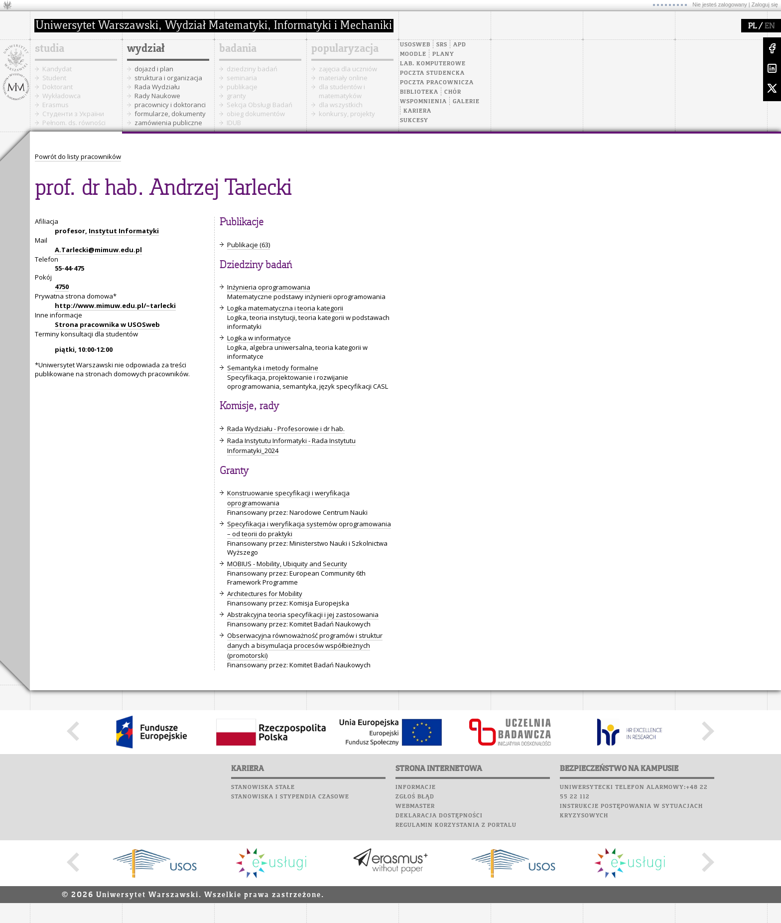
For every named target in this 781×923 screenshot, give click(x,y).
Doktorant (57, 86)
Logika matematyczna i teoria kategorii (285, 308)
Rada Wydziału (157, 86)
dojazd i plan (153, 68)
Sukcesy (414, 121)
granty (236, 95)
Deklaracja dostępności (439, 816)
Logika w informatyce (259, 337)
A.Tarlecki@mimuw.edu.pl (98, 249)
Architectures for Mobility (264, 593)
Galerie (466, 102)
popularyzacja (345, 49)
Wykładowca (61, 95)
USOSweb (415, 45)
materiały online (343, 77)
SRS (441, 45)
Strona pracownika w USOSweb (107, 324)
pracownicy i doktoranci (170, 104)
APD (459, 45)
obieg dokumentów (256, 113)
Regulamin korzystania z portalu (456, 825)
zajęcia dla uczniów (348, 68)
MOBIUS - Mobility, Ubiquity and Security (287, 563)
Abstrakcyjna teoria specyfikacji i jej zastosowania (303, 614)
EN (770, 26)
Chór (452, 92)
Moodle (413, 54)
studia (49, 49)
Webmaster (415, 806)
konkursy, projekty (347, 113)
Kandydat (57, 68)
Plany (443, 54)
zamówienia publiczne (168, 122)
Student (54, 77)
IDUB (234, 122)
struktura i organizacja (168, 77)
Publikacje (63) (248, 244)
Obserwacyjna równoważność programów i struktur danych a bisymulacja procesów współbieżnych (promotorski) (305, 645)
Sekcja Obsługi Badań (259, 104)
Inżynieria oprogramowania (268, 287)
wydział (145, 49)
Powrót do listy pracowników (78, 156)
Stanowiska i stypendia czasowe (290, 797)
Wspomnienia (423, 102)
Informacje (415, 787)
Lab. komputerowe (433, 64)
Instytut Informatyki (124, 230)
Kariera (417, 111)
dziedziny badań (252, 68)
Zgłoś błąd (414, 797)
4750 (62, 286)
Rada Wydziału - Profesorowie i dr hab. (286, 428)
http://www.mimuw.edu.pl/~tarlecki (115, 305)
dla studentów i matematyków (342, 91)
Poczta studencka (432, 73)
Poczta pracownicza (437, 83)
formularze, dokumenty (170, 113)
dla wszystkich (341, 104)
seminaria (242, 77)
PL (752, 26)
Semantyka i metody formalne (272, 367)
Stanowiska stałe (263, 787)
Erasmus (55, 104)
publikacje (242, 86)
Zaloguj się (765, 4)
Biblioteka (419, 92)
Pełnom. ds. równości (74, 122)
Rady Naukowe (157, 95)
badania (238, 49)
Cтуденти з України (73, 113)
